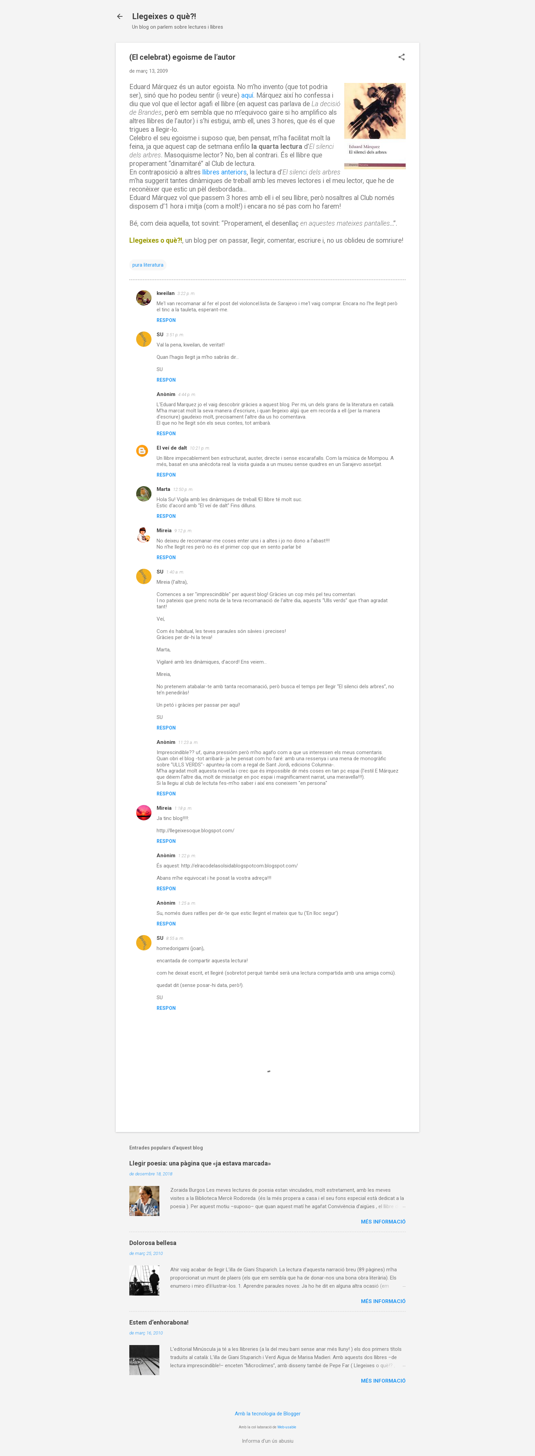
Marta (163, 489)
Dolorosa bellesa (152, 1242)
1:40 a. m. (175, 572)
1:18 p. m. (183, 808)
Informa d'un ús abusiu (267, 1441)
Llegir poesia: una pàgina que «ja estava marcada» (200, 1163)
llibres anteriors (224, 172)
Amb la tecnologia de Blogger (268, 1414)
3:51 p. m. (175, 334)
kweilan (166, 293)
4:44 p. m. (187, 394)
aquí (247, 95)
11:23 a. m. (188, 742)
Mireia (164, 530)
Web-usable (286, 1427)
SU (160, 334)
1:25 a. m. (187, 903)
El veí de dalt (172, 448)
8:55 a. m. (175, 938)
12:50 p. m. (183, 489)
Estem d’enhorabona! (159, 1322)
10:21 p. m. (200, 448)
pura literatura (147, 265)
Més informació (383, 1222)
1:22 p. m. (187, 855)
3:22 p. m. (186, 293)
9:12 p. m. (183, 530)
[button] (401, 57)
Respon (166, 320)
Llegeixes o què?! (164, 16)
